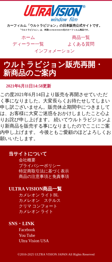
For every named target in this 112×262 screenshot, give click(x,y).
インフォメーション (54, 51)
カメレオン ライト (36, 211)
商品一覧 (81, 37)
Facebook (27, 229)
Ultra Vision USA (34, 240)
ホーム (28, 37)
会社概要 (27, 159)
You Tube (27, 235)
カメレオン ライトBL (39, 195)
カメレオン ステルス (40, 200)
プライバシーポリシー (40, 165)
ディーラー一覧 (28, 44)
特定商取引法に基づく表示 (44, 171)
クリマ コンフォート (38, 206)
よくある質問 (80, 44)
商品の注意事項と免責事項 (44, 176)
